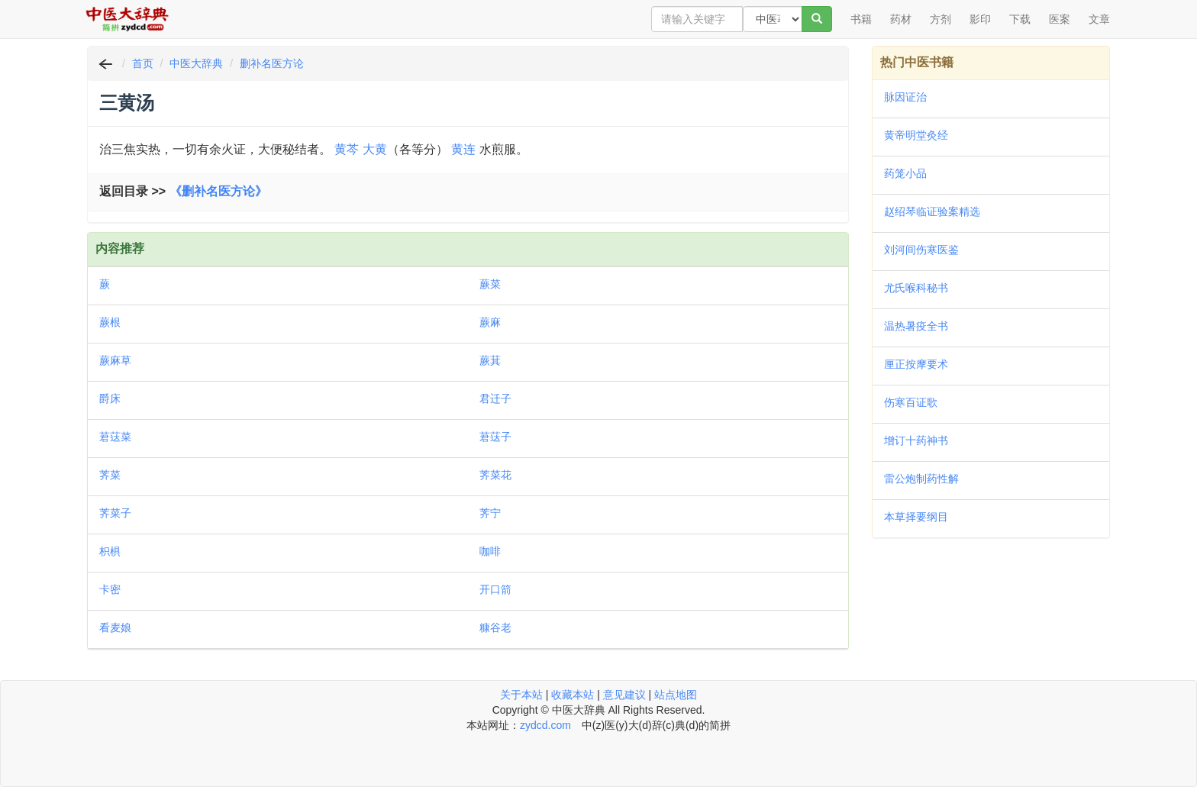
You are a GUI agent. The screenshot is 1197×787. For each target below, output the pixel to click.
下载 (1020, 19)
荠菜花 (495, 475)
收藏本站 (572, 695)
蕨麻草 (115, 360)
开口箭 (495, 589)
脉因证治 (905, 97)
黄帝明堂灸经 (916, 135)
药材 (900, 19)
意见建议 (624, 695)
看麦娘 (115, 627)
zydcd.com (545, 725)
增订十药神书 (916, 440)
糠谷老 (495, 627)
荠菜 (110, 475)
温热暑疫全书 (916, 326)
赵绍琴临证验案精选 (932, 211)
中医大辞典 (196, 63)
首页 (142, 63)
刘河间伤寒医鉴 (921, 250)
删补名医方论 (272, 63)
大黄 (375, 149)
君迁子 (495, 398)
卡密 (110, 589)
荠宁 (490, 513)
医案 (1059, 19)
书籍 (861, 19)
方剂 (940, 19)
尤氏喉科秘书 (916, 288)
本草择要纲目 (916, 517)
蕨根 (110, 322)
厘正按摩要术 (916, 364)
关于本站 (521, 695)
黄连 (463, 149)
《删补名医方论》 (218, 191)
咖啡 (490, 551)
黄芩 (346, 149)
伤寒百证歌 (910, 402)
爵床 (110, 398)
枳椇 (110, 551)
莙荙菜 (115, 437)
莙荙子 (495, 437)
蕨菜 (490, 284)
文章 (1099, 19)
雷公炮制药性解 (921, 479)
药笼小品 (905, 173)
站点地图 (675, 695)
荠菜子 (115, 513)
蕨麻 (490, 322)
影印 (980, 19)
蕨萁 (490, 360)
